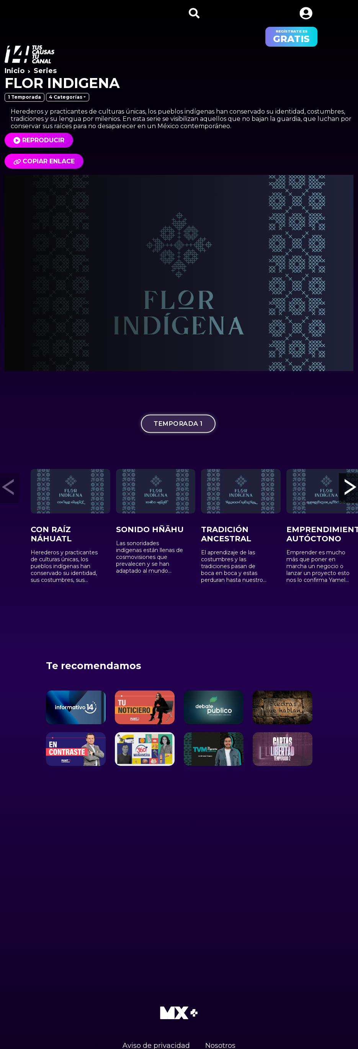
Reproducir (43, 140)
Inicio (15, 71)
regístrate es (291, 36)
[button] (305, 13)
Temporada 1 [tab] (178, 423)
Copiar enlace (44, 161)
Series (45, 71)
